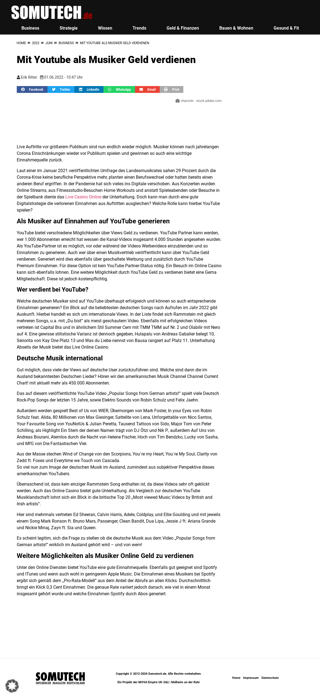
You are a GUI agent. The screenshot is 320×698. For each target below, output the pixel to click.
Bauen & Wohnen (236, 28)
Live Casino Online (83, 197)
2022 (36, 43)
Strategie (69, 28)
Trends (139, 28)
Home (21, 43)
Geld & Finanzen (183, 28)
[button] (32, 89)
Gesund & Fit (286, 28)
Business (30, 28)
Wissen (105, 28)
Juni (49, 43)
